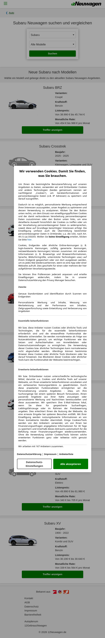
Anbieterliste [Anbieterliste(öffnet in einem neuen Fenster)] (66, 454)
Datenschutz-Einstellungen (34, 464)
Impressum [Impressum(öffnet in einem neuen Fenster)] (50, 454)
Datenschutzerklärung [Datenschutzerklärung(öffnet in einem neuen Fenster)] (29, 454)
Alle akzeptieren (70, 464)
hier (29, 240)
